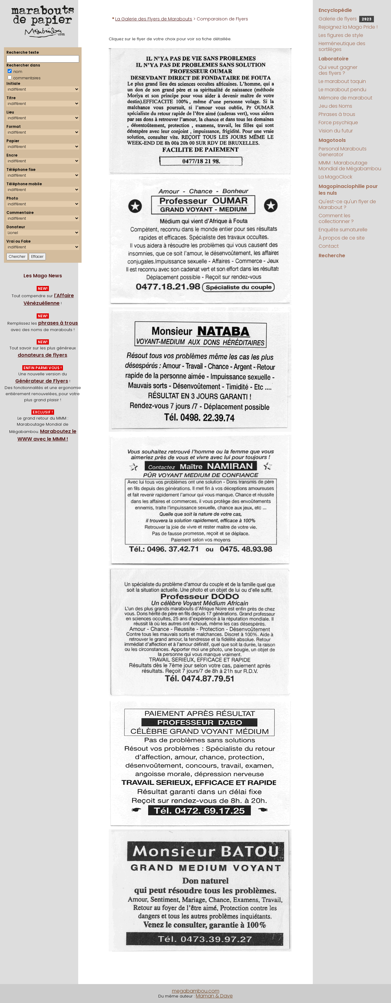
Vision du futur (336, 130)
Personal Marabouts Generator (343, 151)
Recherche (332, 255)
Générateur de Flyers (41, 380)
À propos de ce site (342, 237)
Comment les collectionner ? (336, 218)
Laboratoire (334, 58)
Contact (329, 246)
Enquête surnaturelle (343, 229)
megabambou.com (195, 990)
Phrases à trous (337, 114)
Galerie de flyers (346, 18)
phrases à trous (58, 323)
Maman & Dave (214, 995)
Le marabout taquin (342, 81)
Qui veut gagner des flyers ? (338, 70)
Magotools (332, 140)
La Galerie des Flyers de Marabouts (153, 19)
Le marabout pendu (342, 89)
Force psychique (338, 122)
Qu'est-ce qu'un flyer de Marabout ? (347, 204)
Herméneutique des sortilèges (342, 46)
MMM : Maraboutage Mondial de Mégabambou (350, 165)
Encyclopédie (335, 10)
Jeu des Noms (335, 106)
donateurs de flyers (42, 355)
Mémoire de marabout (345, 97)
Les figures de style (341, 35)
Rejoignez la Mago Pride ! (348, 27)
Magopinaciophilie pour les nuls (348, 190)
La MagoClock (335, 176)
